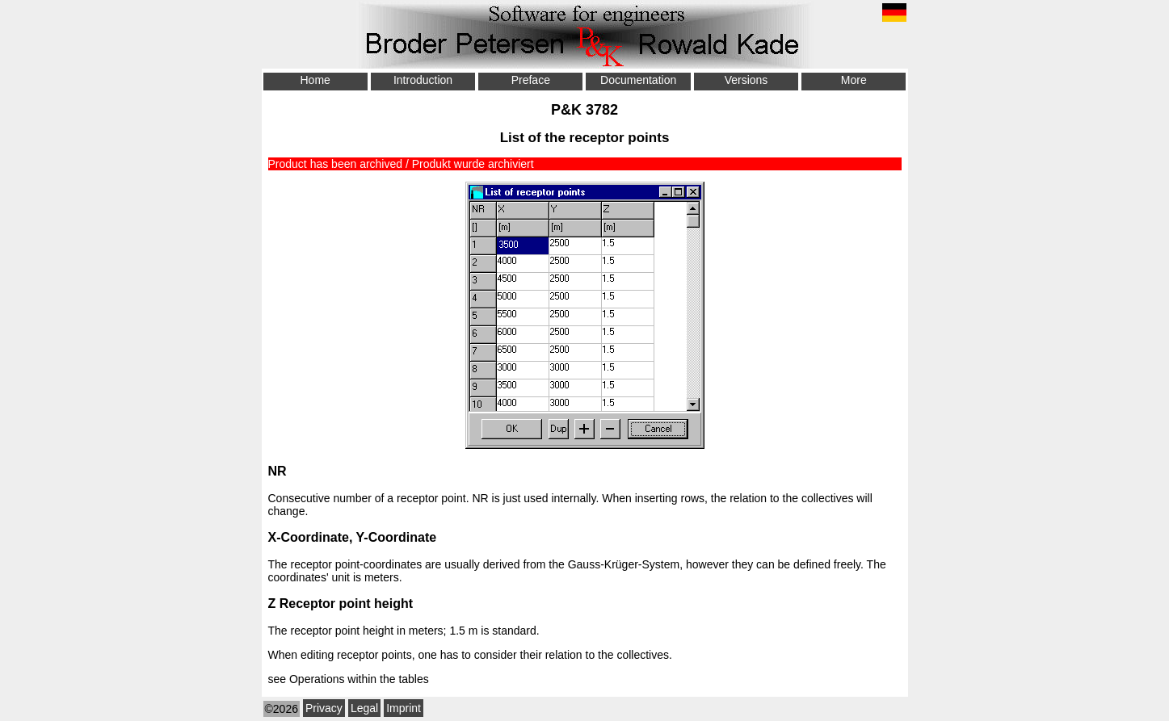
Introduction (422, 79)
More (854, 79)
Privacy (324, 708)
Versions (746, 79)
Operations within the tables (359, 679)
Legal (364, 708)
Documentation (638, 79)
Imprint (403, 708)
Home (315, 79)
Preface (530, 79)
